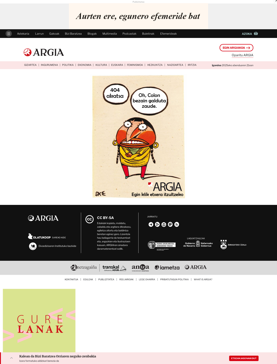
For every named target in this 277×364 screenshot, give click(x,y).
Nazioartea (175, 64)
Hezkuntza (155, 64)
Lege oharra (147, 279)
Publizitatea (106, 279)
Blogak (92, 33)
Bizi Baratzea (73, 33)
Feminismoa (135, 64)
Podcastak (129, 33)
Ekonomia (84, 64)
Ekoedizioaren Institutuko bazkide (52, 246)
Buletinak (148, 33)
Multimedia (109, 33)
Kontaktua (71, 279)
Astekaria (23, 33)
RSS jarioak (126, 279)
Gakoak (54, 33)
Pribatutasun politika (174, 279)
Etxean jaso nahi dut (243, 358)
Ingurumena (49, 64)
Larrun (39, 33)
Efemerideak (168, 33)
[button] (251, 33)
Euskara (117, 64)
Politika (68, 64)
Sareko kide (47, 237)
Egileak (88, 279)
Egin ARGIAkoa (236, 47)
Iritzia (192, 64)
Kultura (101, 64)
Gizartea (30, 64)
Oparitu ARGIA (242, 55)
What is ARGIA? (203, 279)
